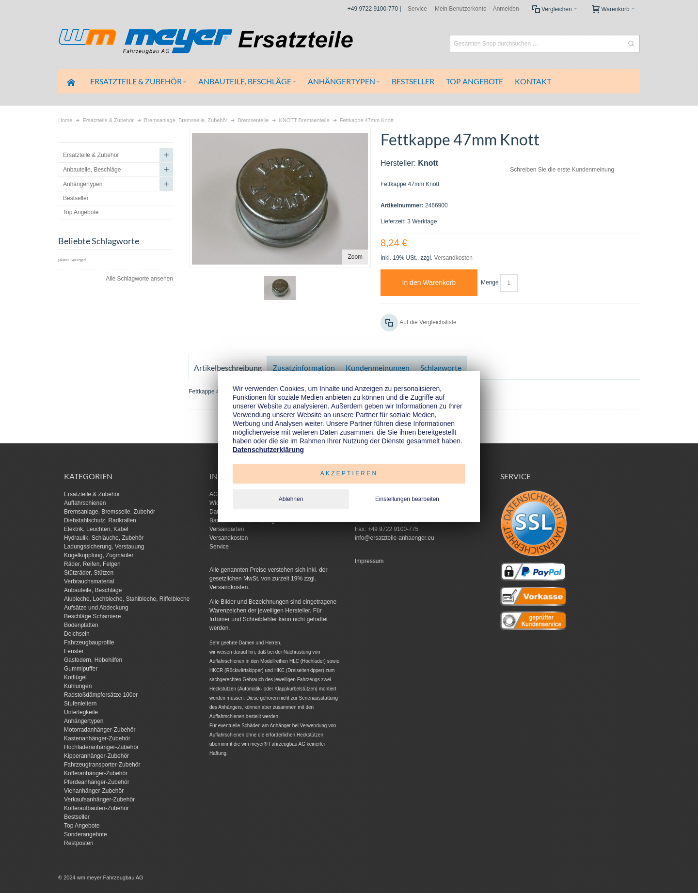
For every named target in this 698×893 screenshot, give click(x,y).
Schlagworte (440, 367)
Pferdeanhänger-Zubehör (96, 782)
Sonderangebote (85, 834)
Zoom (355, 256)
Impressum (369, 561)
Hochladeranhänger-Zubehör (101, 747)
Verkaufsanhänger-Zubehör (99, 799)
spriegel (78, 259)
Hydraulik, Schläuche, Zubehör (103, 537)
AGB (215, 494)
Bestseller (77, 817)
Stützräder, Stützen (88, 572)
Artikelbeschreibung (228, 367)
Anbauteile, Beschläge (93, 590)
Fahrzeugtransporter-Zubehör (102, 764)
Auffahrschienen (85, 503)
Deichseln (77, 633)
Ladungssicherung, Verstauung (104, 546)
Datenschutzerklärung (268, 450)
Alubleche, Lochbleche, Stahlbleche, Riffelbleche (127, 598)
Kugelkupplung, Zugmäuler (98, 555)
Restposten (79, 843)
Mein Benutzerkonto (461, 8)
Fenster (74, 651)
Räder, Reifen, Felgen (92, 564)
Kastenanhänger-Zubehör (97, 738)
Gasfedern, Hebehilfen (93, 660)
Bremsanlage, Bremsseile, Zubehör (109, 511)
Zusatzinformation (303, 367)
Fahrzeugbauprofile (89, 642)
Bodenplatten (81, 625)
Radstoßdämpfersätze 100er (101, 694)
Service (417, 8)
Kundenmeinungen (378, 367)
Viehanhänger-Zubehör (94, 790)
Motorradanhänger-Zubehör (99, 729)
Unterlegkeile (81, 712)
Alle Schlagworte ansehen (139, 278)
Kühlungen (78, 686)
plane (63, 259)
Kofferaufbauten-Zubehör (96, 808)
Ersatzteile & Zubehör (92, 494)
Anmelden (506, 8)
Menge (490, 282)
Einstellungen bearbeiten (407, 499)
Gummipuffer (80, 668)
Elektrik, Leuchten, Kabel (96, 529)
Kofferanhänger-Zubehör (95, 773)
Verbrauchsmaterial (89, 581)
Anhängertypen (83, 721)
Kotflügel (75, 677)
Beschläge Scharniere (92, 616)
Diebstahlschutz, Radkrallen (100, 520)
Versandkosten (453, 257)
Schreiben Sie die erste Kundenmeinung (562, 169)
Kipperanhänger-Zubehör (96, 755)
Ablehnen (291, 499)
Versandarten (226, 529)
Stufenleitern (80, 703)
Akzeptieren (349, 473)
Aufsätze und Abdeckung (96, 607)
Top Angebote (81, 825)
